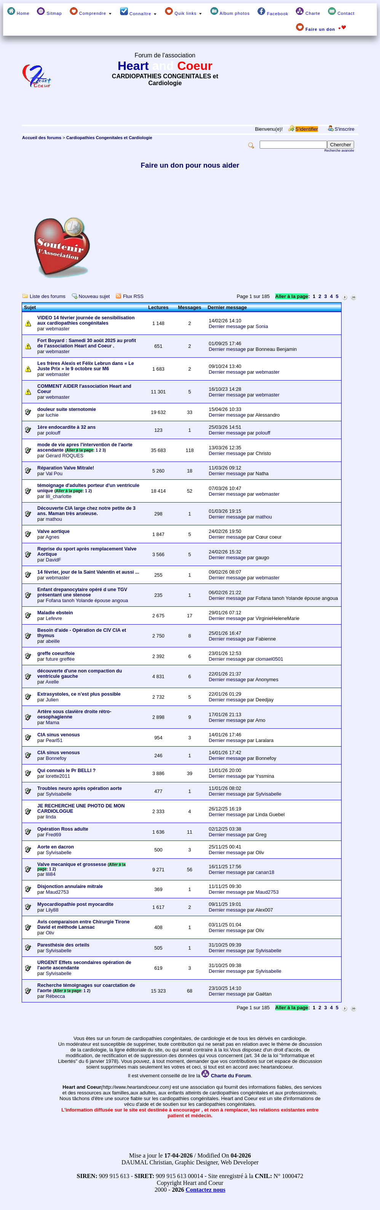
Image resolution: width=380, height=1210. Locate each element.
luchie (52, 415)
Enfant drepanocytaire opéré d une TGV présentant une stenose (82, 592)
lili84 (51, 874)
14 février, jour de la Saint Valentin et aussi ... (88, 572)
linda (51, 817)
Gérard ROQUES (64, 455)
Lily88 (52, 910)
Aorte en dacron (55, 847)
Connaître (138, 11)
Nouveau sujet (94, 296)
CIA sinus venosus (58, 734)
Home (18, 11)
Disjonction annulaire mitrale (70, 886)
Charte (308, 11)
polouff (53, 433)
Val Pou (54, 473)
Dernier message (227, 326)
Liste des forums (47, 296)
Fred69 (53, 834)
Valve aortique (53, 531)
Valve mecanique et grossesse (71, 864)
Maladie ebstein (55, 612)
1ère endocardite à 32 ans (66, 427)
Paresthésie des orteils (63, 945)
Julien (52, 700)
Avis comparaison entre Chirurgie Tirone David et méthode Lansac (83, 924)
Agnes (52, 537)
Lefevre (54, 618)
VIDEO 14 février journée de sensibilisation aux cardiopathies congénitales (86, 320)
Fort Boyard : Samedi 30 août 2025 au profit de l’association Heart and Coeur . (86, 343)
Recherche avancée (339, 150)
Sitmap (49, 11)
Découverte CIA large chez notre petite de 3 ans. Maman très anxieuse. (86, 511)
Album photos (230, 11)
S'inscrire (344, 129)
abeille (53, 641)
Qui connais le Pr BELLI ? (66, 770)
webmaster (58, 328)
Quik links (184, 11)
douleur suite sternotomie (66, 409)
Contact (341, 11)
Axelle (52, 682)
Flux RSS (133, 296)
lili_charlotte (59, 496)
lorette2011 (58, 776)
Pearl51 (54, 740)
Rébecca (55, 996)
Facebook (272, 11)
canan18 (264, 872)
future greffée (60, 659)
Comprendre (91, 11)
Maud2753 (57, 892)
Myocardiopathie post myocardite (75, 904)
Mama (52, 722)
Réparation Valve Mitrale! (65, 468)
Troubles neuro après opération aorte (79, 788)
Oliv (50, 933)
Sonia (261, 326)
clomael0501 (269, 659)
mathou (54, 519)
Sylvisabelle (59, 794)
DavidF (53, 560)
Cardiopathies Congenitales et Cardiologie (109, 137)
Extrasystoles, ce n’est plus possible (79, 694)
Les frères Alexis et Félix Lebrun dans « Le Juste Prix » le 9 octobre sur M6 (85, 366)
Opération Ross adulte (62, 829)
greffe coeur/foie (56, 653)
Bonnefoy (56, 758)
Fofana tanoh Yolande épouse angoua (87, 600)
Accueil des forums (41, 137)
